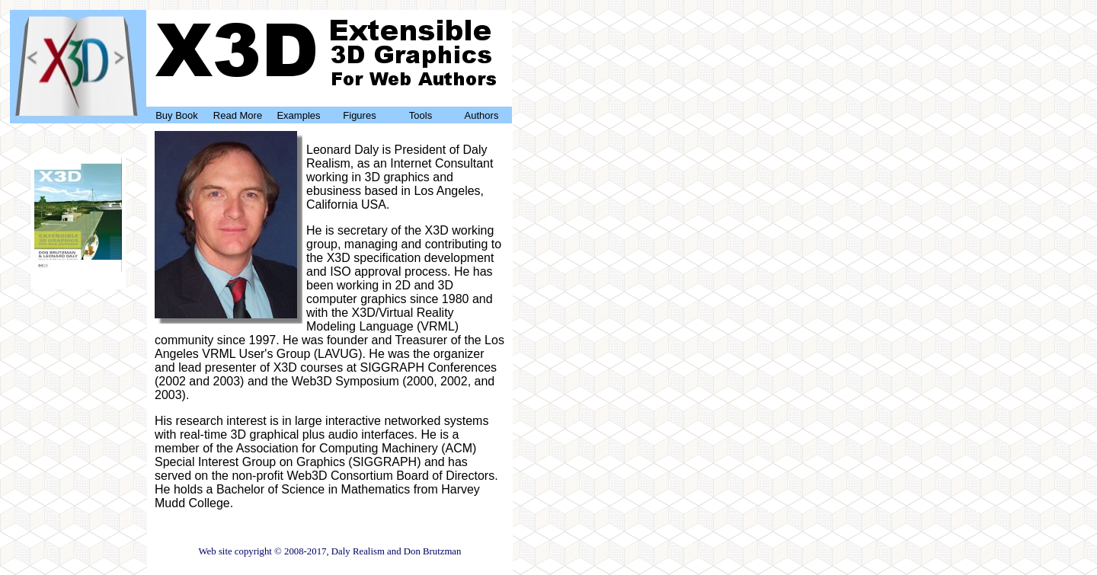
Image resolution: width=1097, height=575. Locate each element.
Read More (237, 115)
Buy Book (176, 115)
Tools (420, 115)
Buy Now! (78, 273)
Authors (482, 115)
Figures (359, 115)
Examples (298, 115)
